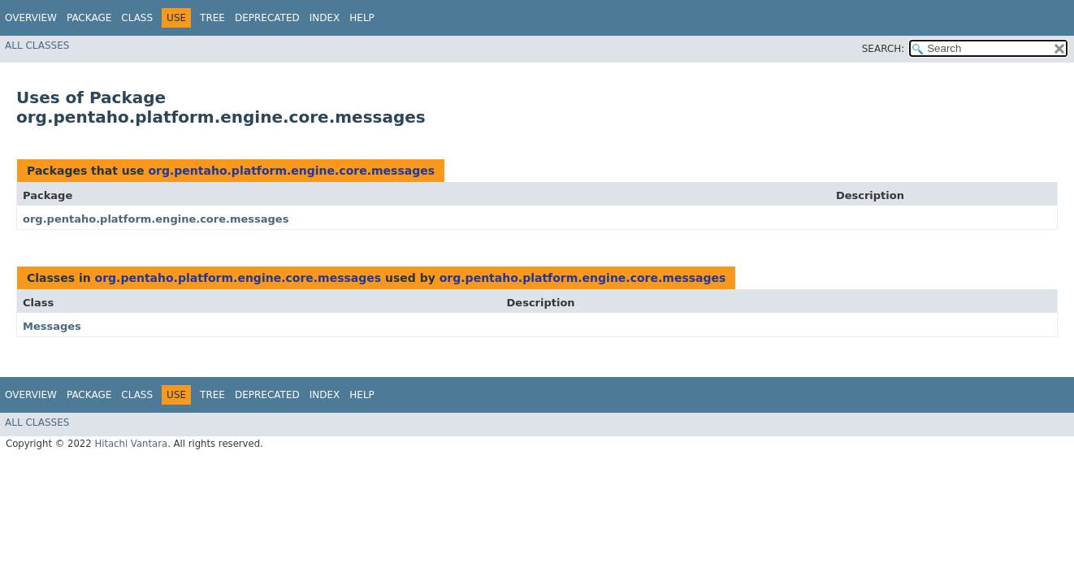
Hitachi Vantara (130, 443)
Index (325, 18)
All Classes (37, 45)
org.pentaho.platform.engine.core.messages (291, 170)
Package (89, 18)
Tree (212, 18)
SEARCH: (883, 48)
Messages (52, 326)
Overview (31, 18)
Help (362, 18)
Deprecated (267, 18)
